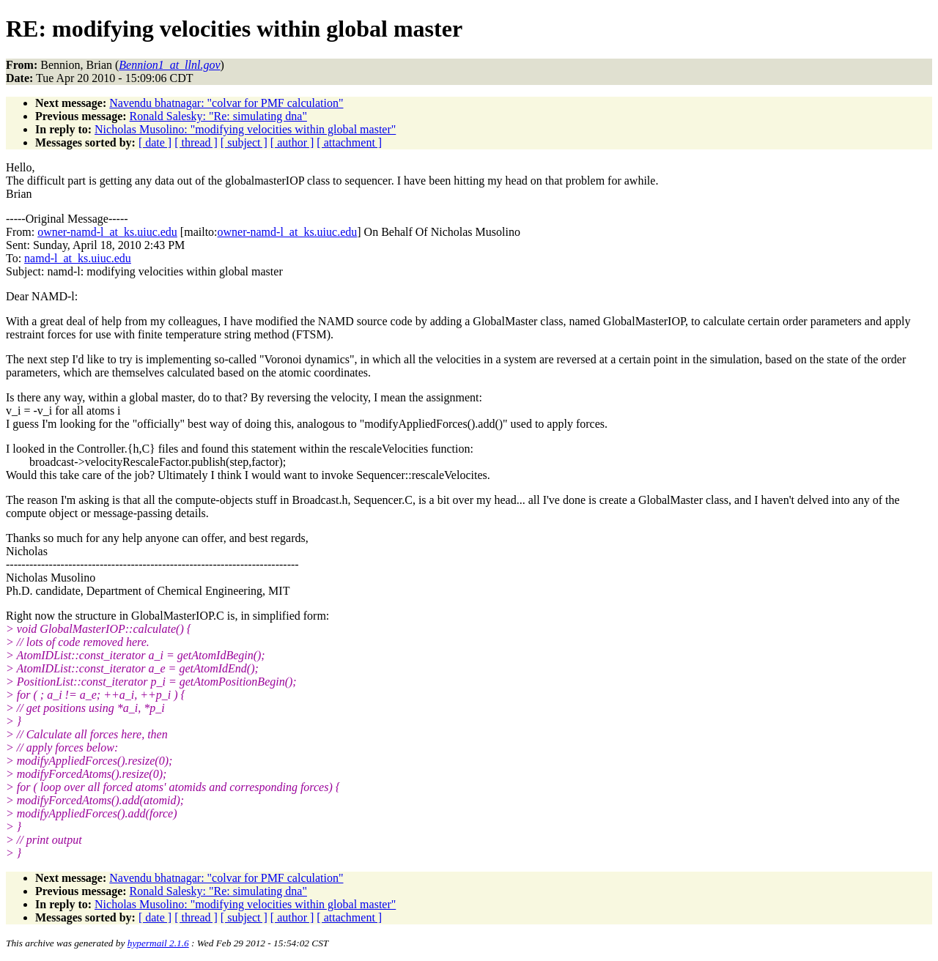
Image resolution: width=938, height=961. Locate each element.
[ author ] (292, 142)
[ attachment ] (349, 142)
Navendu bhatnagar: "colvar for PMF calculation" (226, 103)
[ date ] (155, 142)
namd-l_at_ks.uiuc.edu (77, 258)
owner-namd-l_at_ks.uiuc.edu (107, 232)
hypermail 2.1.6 (158, 943)
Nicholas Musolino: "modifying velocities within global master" (245, 129)
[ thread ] (196, 142)
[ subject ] (244, 142)
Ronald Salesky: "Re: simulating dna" (218, 116)
